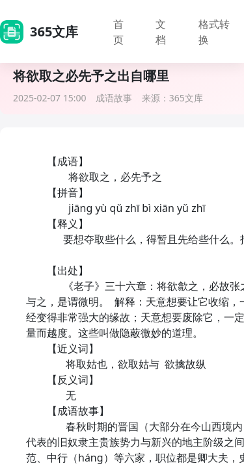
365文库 (186, 98)
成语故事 (114, 98)
